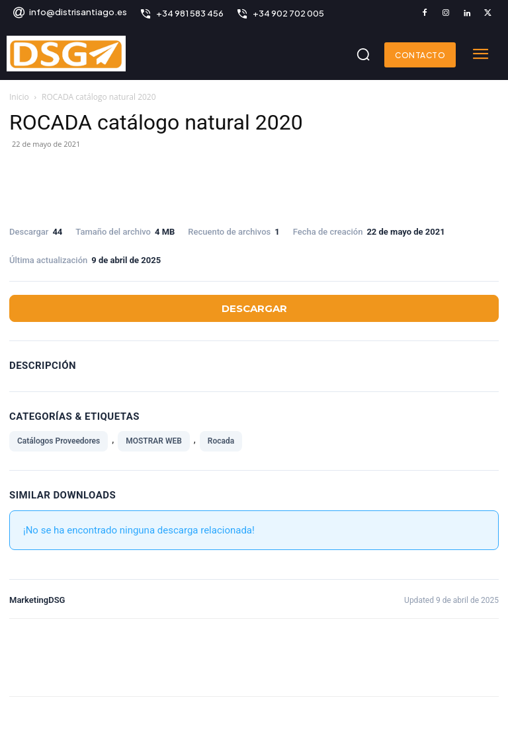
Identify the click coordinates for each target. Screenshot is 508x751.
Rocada (221, 441)
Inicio (19, 96)
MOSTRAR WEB (154, 441)
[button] (363, 54)
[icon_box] (69, 13)
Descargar (254, 308)
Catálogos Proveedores (58, 441)
